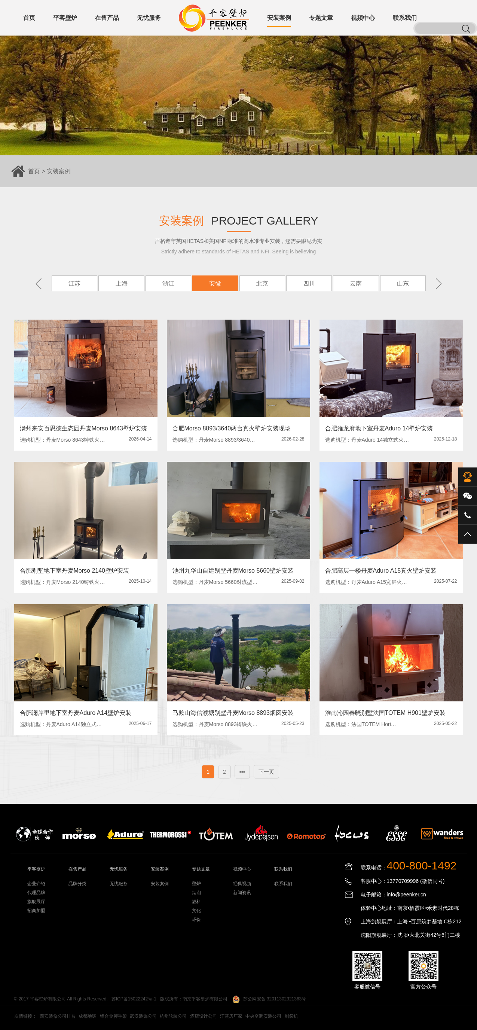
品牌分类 (77, 883)
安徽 (215, 283)
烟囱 (196, 892)
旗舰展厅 (36, 901)
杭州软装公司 (173, 1016)
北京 (262, 283)
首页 (34, 171)
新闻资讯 (242, 892)
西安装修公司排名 (58, 1016)
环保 (196, 919)
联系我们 (283, 883)
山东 (403, 283)
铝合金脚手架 (113, 1016)
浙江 (168, 283)
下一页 (266, 772)
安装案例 (59, 171)
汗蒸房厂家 (231, 1016)
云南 (356, 283)
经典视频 (242, 883)
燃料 (196, 901)
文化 (196, 910)
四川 (309, 283)
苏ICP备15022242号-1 (133, 999)
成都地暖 (88, 1016)
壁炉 (196, 883)
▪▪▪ (242, 772)
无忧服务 (119, 883)
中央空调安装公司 (263, 1016)
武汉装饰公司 (143, 1016)
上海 (121, 283)
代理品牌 (36, 892)
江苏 (74, 283)
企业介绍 (36, 883)
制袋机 (291, 1016)
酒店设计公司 (203, 1016)
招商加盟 (36, 910)
